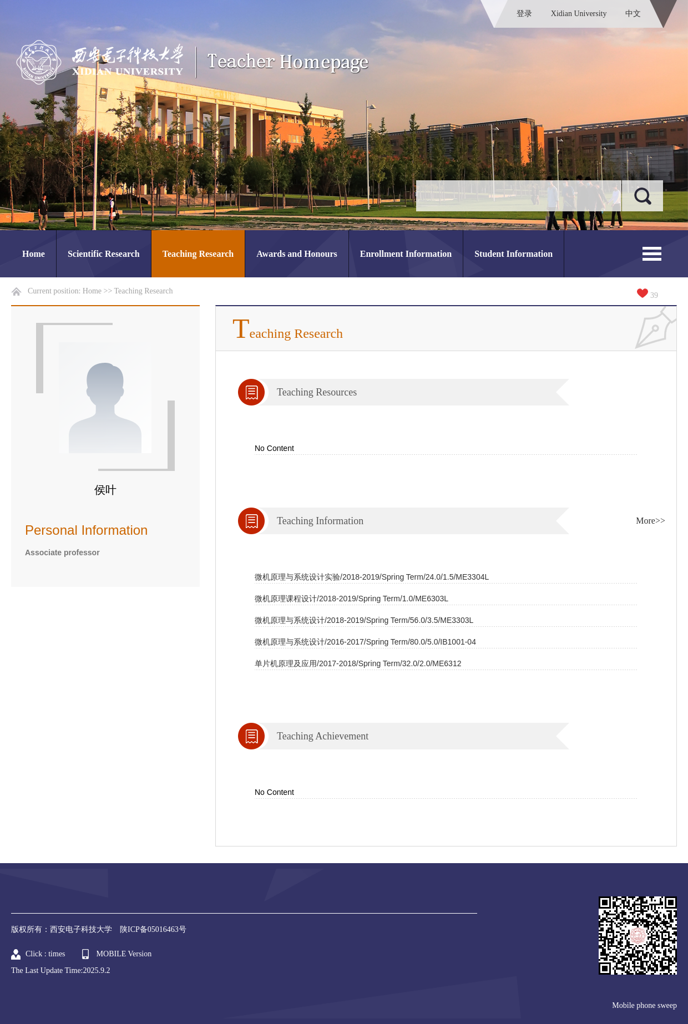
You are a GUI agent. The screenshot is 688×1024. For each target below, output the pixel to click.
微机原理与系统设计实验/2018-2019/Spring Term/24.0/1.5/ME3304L (372, 576)
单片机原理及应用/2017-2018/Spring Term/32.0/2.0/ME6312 (358, 663)
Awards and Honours (296, 253)
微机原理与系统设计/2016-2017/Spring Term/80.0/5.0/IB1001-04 (365, 641)
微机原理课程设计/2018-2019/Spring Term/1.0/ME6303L (351, 598)
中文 (633, 13)
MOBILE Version (124, 954)
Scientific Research (104, 253)
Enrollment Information (406, 253)
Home (33, 253)
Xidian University (579, 13)
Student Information (513, 253)
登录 (524, 13)
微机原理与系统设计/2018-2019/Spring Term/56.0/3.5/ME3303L (364, 620)
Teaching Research (198, 253)
